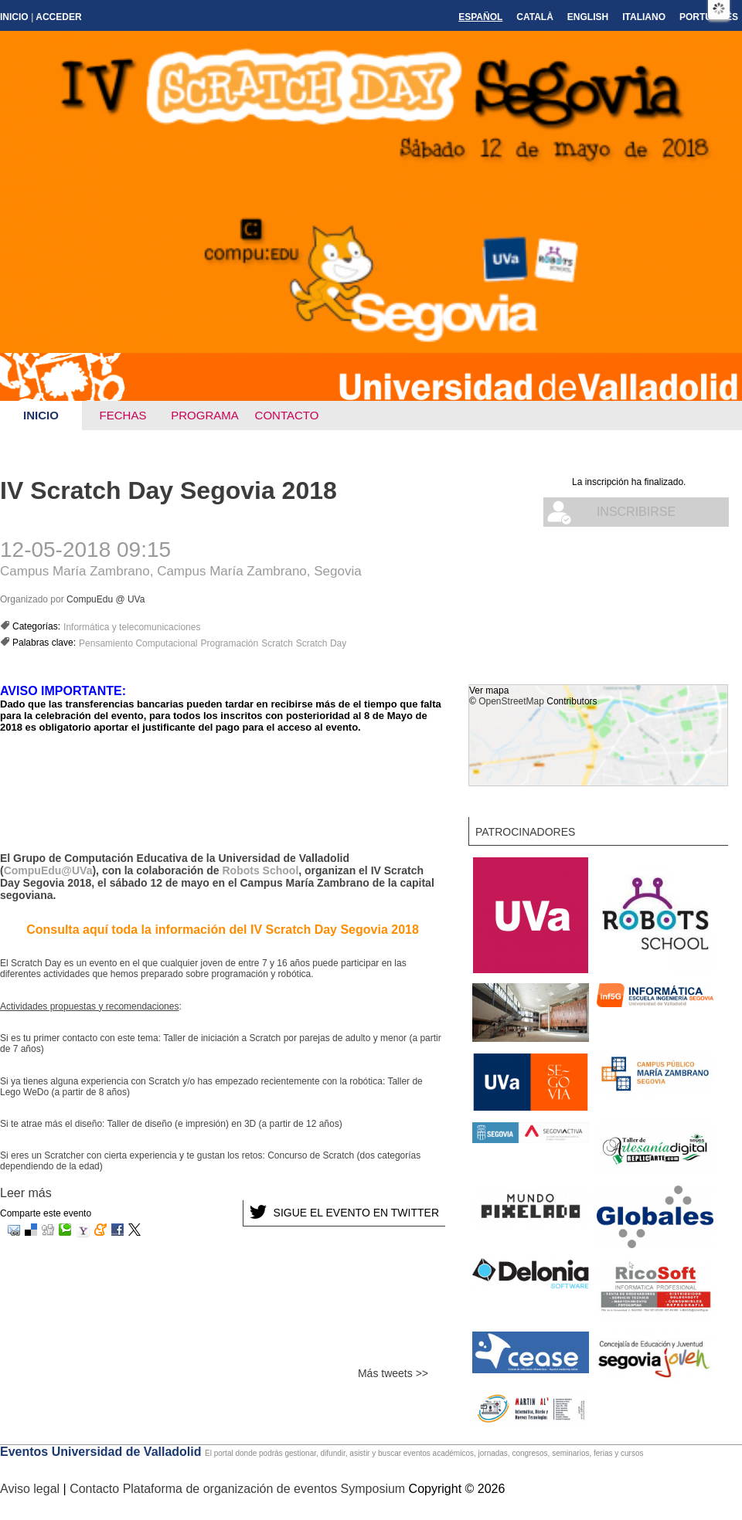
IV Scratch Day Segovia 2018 (168, 490)
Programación (229, 643)
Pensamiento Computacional (138, 643)
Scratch (277, 643)
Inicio (14, 17)
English (587, 17)
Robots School (261, 870)
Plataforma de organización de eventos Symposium (266, 1488)
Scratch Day (321, 643)
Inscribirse (636, 511)
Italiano (643, 17)
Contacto (287, 415)
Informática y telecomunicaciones (131, 627)
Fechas (123, 415)
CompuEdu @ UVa (105, 599)
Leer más (26, 1192)
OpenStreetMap (511, 701)
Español (480, 17)
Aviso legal (31, 1488)
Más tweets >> (393, 1373)
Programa (205, 415)
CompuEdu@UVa (48, 870)
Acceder (58, 17)
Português (708, 17)
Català (534, 17)
